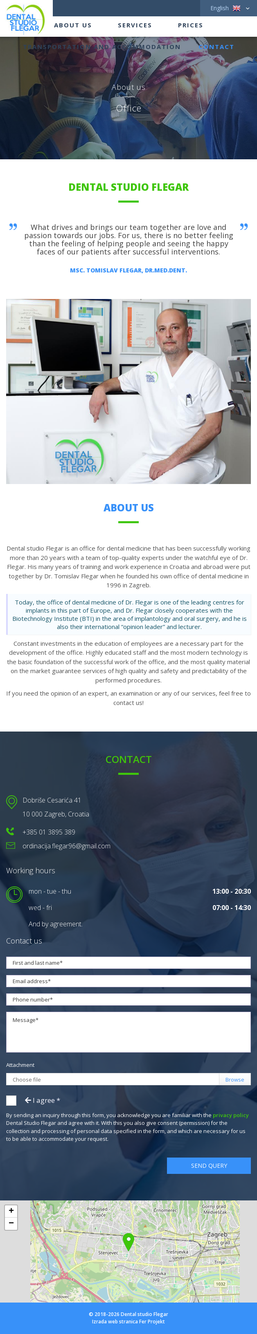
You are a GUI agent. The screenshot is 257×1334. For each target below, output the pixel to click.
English (225, 8)
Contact (216, 46)
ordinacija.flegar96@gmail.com (66, 845)
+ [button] (11, 1211)
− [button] (11, 1224)
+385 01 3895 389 (49, 832)
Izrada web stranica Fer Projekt (128, 1321)
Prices (190, 25)
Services (135, 25)
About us (73, 25)
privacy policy (231, 1115)
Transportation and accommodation (102, 46)
